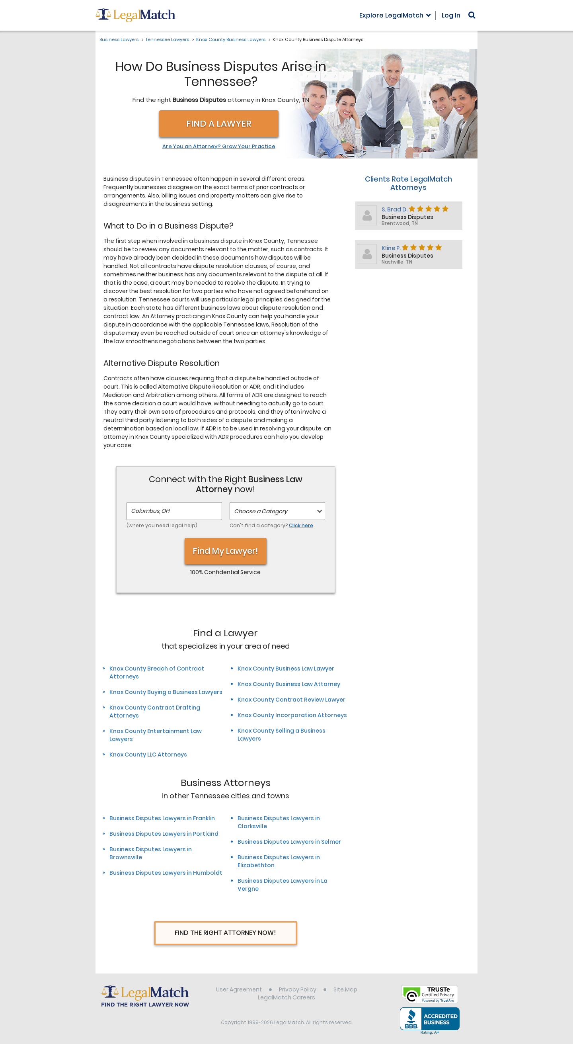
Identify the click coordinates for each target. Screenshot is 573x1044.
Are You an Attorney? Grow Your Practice (218, 146)
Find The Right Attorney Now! (225, 932)
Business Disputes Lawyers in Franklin (162, 818)
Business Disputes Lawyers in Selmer (289, 842)
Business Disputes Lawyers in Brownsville (150, 853)
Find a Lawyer (218, 123)
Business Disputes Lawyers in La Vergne (282, 885)
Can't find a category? (271, 525)
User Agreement (239, 989)
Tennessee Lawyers (167, 39)
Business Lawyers (118, 39)
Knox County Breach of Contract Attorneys (156, 672)
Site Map (345, 989)
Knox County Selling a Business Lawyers (281, 735)
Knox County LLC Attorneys (148, 755)
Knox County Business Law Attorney (289, 684)
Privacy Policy (297, 989)
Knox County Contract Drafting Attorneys (154, 711)
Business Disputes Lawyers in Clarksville (279, 822)
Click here (301, 525)
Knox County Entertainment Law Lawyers (155, 735)
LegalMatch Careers (286, 997)
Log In (451, 15)
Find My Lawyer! (225, 551)
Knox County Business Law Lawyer (286, 669)
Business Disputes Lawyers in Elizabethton (279, 861)
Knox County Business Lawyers (230, 39)
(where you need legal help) (162, 525)
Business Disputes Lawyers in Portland (163, 834)
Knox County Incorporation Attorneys (292, 715)
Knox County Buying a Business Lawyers (165, 692)
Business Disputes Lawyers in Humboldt (165, 873)
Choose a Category (260, 511)
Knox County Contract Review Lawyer (291, 700)
